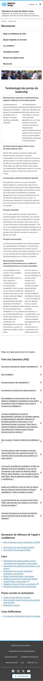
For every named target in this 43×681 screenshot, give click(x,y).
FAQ (22, 663)
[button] (14, 34)
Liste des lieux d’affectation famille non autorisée (21, 616)
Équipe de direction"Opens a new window (18, 576)
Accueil (3, 21)
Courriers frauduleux (29, 657)
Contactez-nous (11, 657)
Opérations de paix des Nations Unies (18, 11)
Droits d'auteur (12, 663)
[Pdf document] (20, 547)
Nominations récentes (11, 605)
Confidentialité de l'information (21, 651)
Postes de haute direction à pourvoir (16, 597)
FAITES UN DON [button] (21, 676)
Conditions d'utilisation (20, 645)
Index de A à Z (32, 663)
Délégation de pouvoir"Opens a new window (19, 584)
